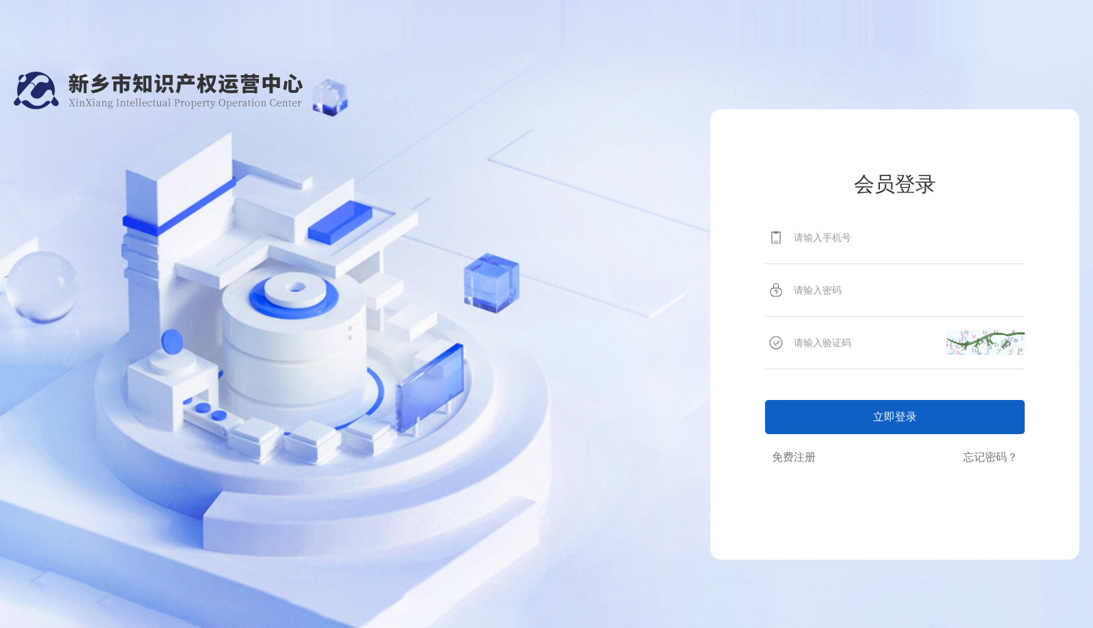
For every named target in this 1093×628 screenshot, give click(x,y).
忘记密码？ (990, 457)
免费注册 (794, 457)
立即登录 (895, 417)
